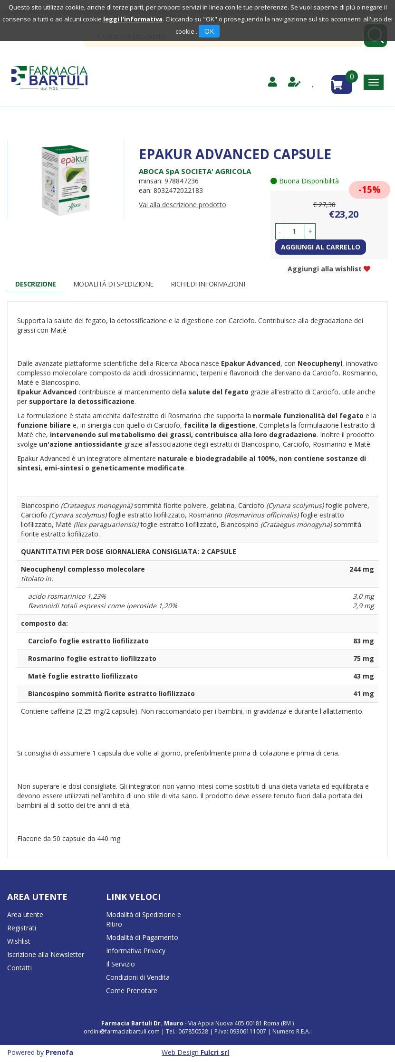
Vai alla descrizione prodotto (182, 204)
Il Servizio (120, 963)
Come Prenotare (131, 990)
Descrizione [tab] (35, 283)
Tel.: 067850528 (188, 1031)
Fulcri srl (215, 1052)
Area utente (25, 914)
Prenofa (59, 1052)
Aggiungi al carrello (320, 246)
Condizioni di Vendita (138, 977)
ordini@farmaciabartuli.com (122, 1031)
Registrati (21, 927)
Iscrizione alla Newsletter (45, 954)
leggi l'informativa (133, 19)
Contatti (19, 967)
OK (209, 31)
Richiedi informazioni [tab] (208, 283)
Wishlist (18, 941)
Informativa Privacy (135, 950)
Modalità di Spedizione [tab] (113, 283)
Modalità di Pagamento (142, 937)
